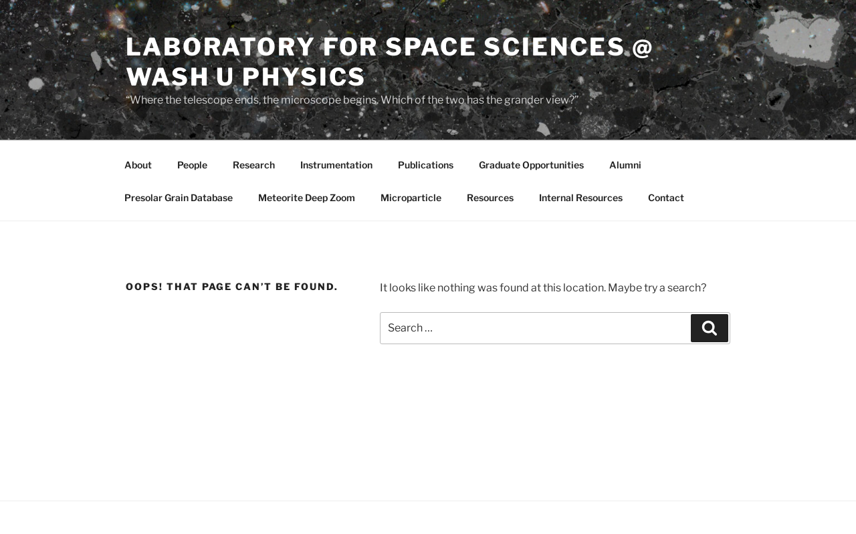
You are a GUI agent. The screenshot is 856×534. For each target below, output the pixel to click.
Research (254, 164)
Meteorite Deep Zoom (306, 197)
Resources (490, 197)
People (192, 164)
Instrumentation (336, 164)
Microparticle (411, 197)
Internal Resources (581, 197)
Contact (666, 197)
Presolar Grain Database (178, 197)
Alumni (625, 164)
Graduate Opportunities (531, 164)
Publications (425, 164)
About (138, 164)
